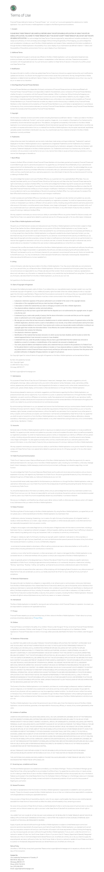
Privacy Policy (38, 618)
